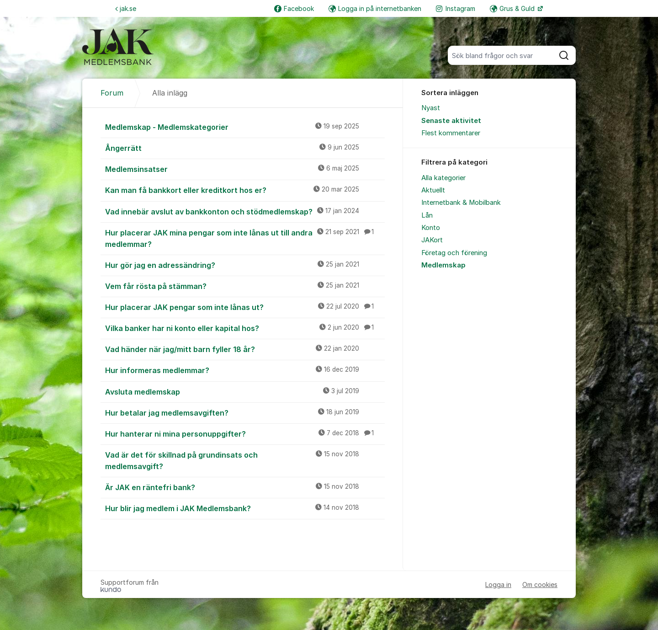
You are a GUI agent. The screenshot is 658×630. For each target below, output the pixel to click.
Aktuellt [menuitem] (433, 190)
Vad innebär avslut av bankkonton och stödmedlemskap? (245, 211)
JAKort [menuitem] (432, 240)
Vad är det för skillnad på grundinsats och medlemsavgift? (245, 460)
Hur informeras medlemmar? (245, 370)
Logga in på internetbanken (375, 8)
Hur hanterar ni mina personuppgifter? (245, 433)
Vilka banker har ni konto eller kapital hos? (245, 328)
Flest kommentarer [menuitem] (450, 133)
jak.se (125, 8)
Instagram (455, 8)
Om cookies (539, 584)
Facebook (294, 8)
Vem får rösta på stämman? (245, 286)
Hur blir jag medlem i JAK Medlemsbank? (245, 508)
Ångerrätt (245, 148)
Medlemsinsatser (245, 169)
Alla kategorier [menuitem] (443, 178)
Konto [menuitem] (430, 228)
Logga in (498, 584)
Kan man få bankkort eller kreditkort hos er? (245, 190)
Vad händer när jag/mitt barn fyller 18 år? (245, 349)
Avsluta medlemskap (245, 391)
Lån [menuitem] (427, 215)
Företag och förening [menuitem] (454, 253)
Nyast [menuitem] (430, 108)
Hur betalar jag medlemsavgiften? (245, 412)
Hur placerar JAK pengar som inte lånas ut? (245, 307)
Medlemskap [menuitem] (443, 265)
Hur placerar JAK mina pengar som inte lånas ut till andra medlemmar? (245, 238)
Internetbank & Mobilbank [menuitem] (461, 202)
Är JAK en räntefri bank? (245, 487)
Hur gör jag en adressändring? (245, 265)
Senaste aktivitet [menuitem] (451, 121)
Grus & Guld (513, 8)
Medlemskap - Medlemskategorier (245, 127)
